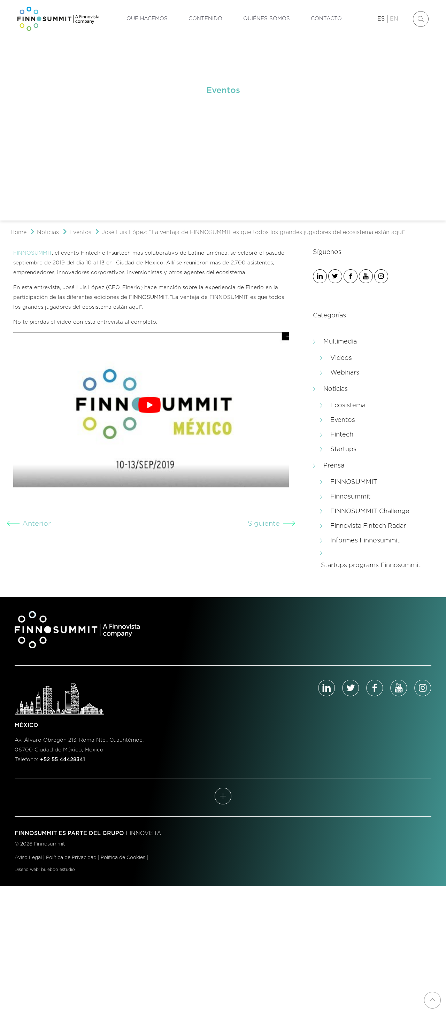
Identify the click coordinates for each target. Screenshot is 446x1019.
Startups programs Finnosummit (371, 565)
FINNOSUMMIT (32, 253)
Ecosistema (348, 405)
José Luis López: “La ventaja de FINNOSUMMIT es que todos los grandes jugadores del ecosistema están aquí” (254, 232)
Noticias (48, 232)
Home (18, 232)
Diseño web (27, 869)
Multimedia (340, 342)
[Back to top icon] (432, 1000)
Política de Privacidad (71, 857)
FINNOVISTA (143, 833)
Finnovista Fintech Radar (368, 526)
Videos (341, 358)
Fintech (341, 435)
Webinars (344, 373)
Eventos (80, 232)
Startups (343, 449)
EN (394, 19)
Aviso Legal (28, 857)
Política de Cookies (123, 857)
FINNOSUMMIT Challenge (369, 511)
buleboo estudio (58, 869)
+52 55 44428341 (62, 759)
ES (381, 19)
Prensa (333, 466)
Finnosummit (350, 497)
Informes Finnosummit (365, 541)
